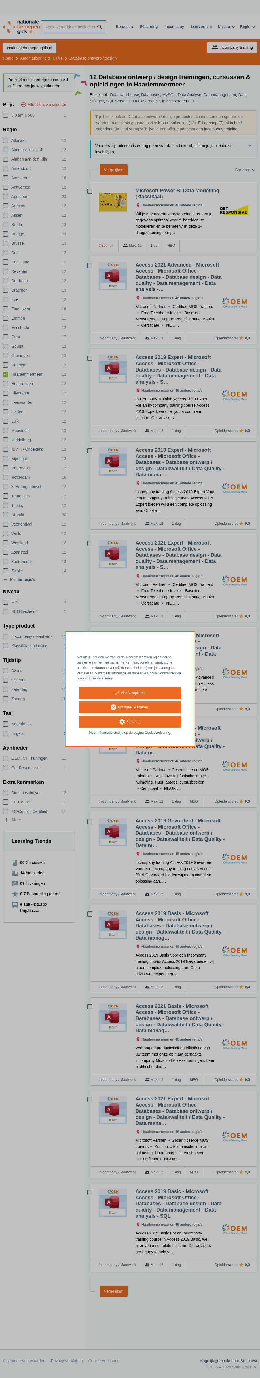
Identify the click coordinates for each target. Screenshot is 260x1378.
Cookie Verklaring (98, 678)
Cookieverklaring (157, 733)
